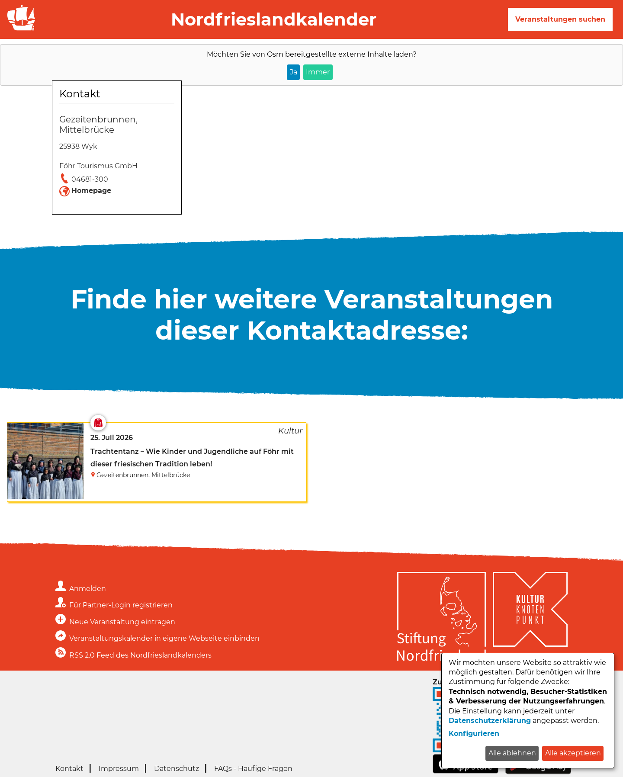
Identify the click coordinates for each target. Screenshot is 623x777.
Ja (293, 72)
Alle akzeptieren (573, 753)
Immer (318, 72)
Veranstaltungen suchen (560, 19)
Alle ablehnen (512, 753)
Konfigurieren (474, 733)
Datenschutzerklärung (490, 720)
